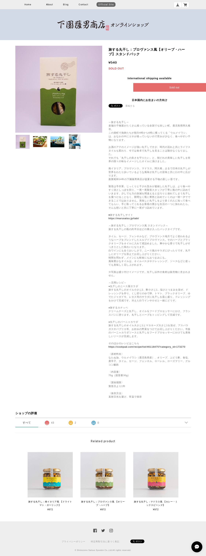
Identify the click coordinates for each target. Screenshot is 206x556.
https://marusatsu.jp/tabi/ (124, 218)
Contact (83, 4)
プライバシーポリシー (73, 541)
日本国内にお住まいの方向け (149, 100)
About (49, 4)
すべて (27, 422)
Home (27, 4)
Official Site (106, 4)
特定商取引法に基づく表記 (105, 541)
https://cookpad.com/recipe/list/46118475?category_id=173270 (147, 346)
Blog (66, 4)
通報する (130, 106)
